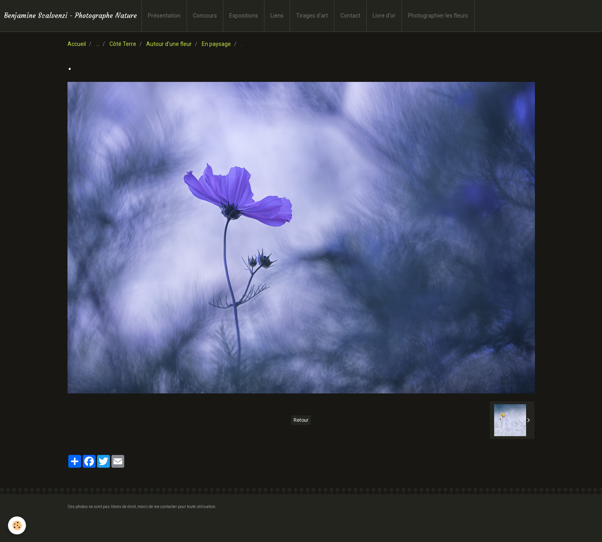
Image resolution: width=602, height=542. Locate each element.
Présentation (164, 15)
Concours (205, 15)
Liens (277, 15)
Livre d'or (384, 15)
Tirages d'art (312, 15)
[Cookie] (17, 525)
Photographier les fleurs (438, 15)
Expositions (243, 15)
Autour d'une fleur (169, 44)
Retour (301, 420)
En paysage (216, 44)
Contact (350, 15)
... (97, 44)
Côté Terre (122, 44)
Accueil (77, 44)
